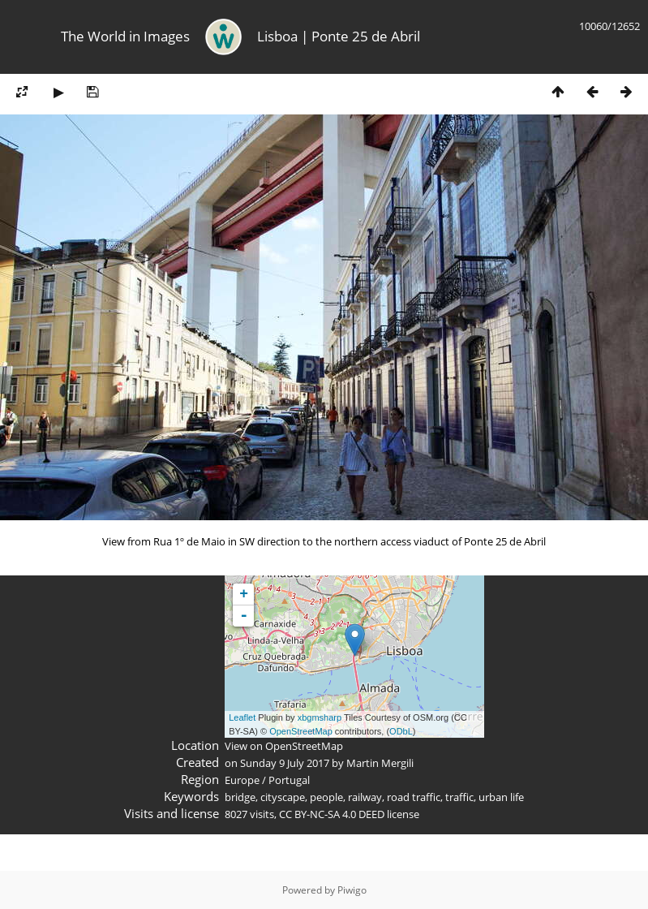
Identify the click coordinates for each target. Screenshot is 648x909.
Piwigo (352, 890)
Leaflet (242, 717)
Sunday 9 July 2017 (284, 763)
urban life (501, 797)
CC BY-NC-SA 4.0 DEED (331, 814)
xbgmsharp (319, 717)
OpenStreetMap (301, 731)
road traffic (413, 797)
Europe (242, 780)
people (326, 797)
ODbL (401, 731)
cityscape (282, 797)
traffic (459, 797)
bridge (240, 797)
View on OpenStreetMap (284, 746)
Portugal (289, 780)
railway (365, 797)
